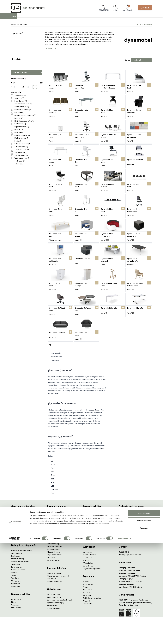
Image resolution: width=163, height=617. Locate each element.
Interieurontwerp (53, 527)
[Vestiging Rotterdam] (135, 556)
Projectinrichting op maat (92, 552)
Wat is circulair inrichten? (92, 494)
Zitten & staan (88, 567)
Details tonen (122, 612)
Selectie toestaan (144, 595)
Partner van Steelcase (127, 511)
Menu (14, 18)
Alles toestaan (144, 587)
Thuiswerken (123, 500)
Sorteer (128, 60)
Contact (145, 7)
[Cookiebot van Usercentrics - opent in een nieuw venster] (15, 612)
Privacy (85, 570)
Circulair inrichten (53, 532)
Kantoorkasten (16, 550)
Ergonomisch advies (54, 538)
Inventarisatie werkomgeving (57, 494)
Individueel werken (89, 538)
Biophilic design (124, 503)
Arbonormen (87, 573)
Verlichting (15, 561)
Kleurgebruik (123, 506)
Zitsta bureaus (16, 536)
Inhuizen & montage (54, 556)
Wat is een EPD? (89, 522)
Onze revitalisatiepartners (92, 506)
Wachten (86, 543)
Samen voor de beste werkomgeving (96, 514)
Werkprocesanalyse (54, 497)
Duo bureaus (15, 539)
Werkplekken (15, 564)
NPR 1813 (86, 576)
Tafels (13, 558)
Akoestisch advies (53, 535)
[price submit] (35, 87)
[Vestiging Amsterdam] (135, 551)
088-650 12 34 (125, 535)
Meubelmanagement (54, 565)
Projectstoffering (17, 542)
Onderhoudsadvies (54, 580)
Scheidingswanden (18, 553)
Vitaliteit (86, 565)
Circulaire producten (90, 519)
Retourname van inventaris (57, 511)
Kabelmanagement (54, 543)
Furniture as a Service (55, 500)
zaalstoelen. (96, 393)
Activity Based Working (127, 494)
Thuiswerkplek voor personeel (58, 559)
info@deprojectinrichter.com (130, 538)
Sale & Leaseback (53, 506)
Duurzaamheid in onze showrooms (95, 500)
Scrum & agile (88, 549)
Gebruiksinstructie (53, 577)
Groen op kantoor (125, 508)
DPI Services (51, 562)
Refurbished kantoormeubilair (58, 508)
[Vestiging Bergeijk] (135, 562)
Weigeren (144, 602)
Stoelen (14, 556)
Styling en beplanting (54, 530)
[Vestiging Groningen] (135, 567)
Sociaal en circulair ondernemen (94, 497)
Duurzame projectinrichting (93, 511)
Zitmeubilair (15, 547)
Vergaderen (87, 535)
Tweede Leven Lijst (90, 503)
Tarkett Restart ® (89, 508)
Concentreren (88, 541)
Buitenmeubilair (124, 517)
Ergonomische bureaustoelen (21, 533)
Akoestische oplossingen (20, 545)
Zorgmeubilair (124, 519)
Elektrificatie (15, 567)
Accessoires (15, 570)
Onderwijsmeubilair (126, 522)
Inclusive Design (124, 514)
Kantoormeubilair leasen (56, 503)
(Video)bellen (88, 546)
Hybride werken (124, 497)
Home (13, 24)
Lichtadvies (51, 541)
